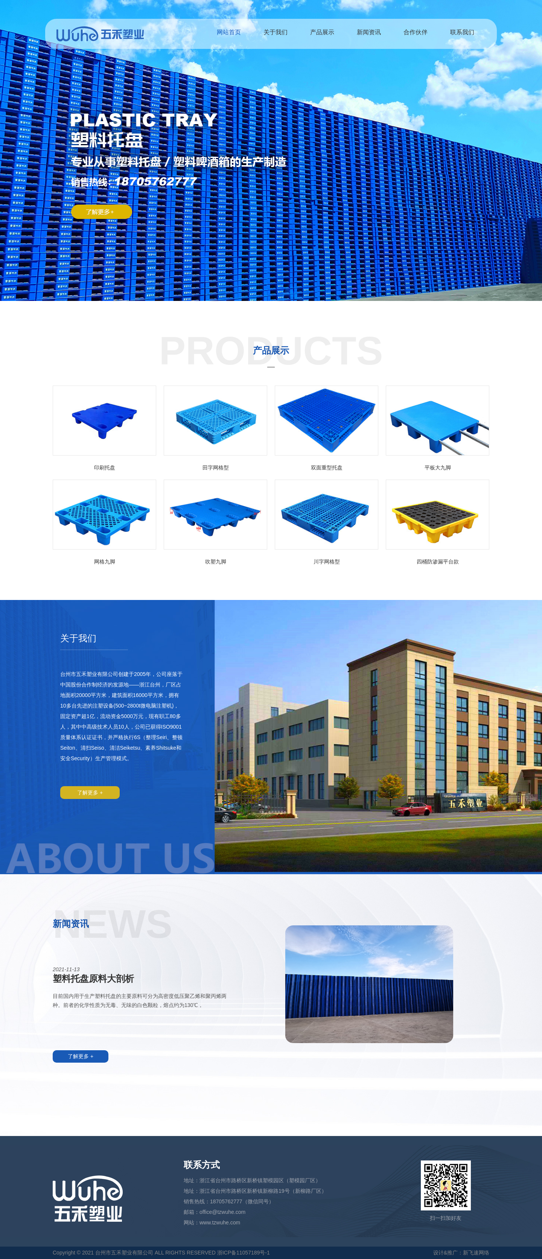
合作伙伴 (415, 32)
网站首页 (229, 32)
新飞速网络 (476, 1253)
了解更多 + (90, 793)
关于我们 (275, 32)
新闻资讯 (369, 32)
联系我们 (462, 32)
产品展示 (322, 32)
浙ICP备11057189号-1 (243, 1253)
